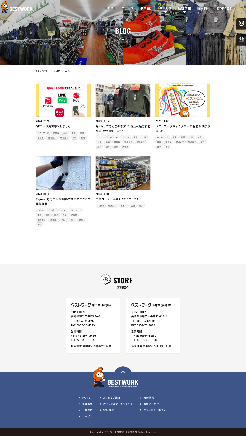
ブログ (56, 70)
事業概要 (87, 404)
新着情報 (149, 397)
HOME (110, 8)
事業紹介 (146, 8)
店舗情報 (184, 8)
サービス (165, 8)
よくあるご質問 (111, 397)
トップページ (42, 70)
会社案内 (87, 410)
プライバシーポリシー (156, 410)
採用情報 (203, 8)
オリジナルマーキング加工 (118, 404)
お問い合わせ (226, 8)
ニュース (128, 8)
